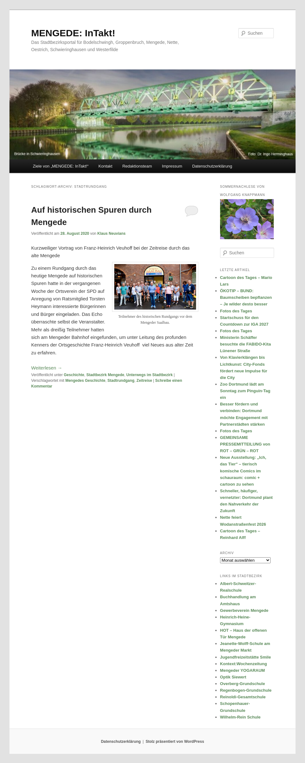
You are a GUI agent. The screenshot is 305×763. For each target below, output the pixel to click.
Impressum (172, 166)
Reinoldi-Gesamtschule (243, 697)
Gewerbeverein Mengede (244, 610)
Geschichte (74, 375)
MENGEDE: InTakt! (73, 33)
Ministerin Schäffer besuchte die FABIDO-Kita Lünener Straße (245, 344)
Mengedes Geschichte (85, 380)
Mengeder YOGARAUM (242, 670)
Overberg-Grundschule (242, 683)
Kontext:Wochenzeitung (243, 663)
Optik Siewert (233, 677)
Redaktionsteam (137, 166)
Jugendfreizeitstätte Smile (245, 657)
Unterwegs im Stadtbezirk (149, 375)
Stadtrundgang (120, 380)
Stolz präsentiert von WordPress (175, 741)
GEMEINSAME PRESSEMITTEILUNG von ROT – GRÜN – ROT (245, 444)
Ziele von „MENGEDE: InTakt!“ (60, 166)
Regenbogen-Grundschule (246, 690)
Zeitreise (144, 380)
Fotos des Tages (236, 311)
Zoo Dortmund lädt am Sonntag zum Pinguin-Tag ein (245, 391)
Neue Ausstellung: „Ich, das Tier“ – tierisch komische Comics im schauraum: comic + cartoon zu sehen (243, 471)
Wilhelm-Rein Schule (240, 717)
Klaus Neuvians (111, 233)
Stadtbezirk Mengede (105, 375)
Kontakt (105, 166)
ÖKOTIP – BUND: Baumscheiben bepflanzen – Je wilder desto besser (246, 297)
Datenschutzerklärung (212, 166)
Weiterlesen (46, 367)
